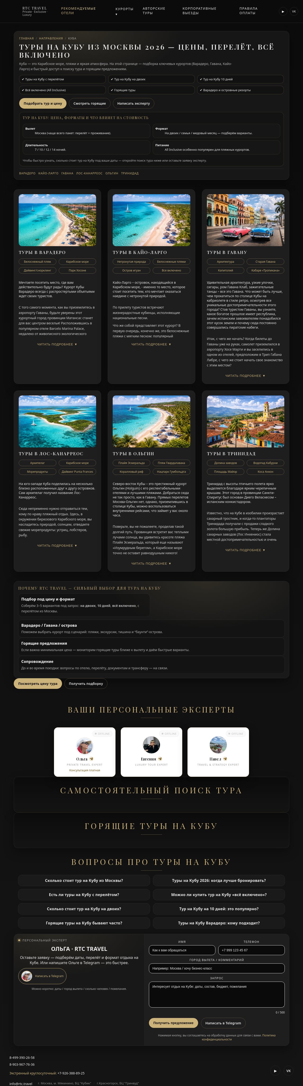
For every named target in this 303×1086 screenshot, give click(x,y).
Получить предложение (173, 1023)
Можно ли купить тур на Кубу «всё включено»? (219, 894)
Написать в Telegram (223, 1023)
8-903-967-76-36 (22, 1064)
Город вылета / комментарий (217, 960)
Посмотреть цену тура (38, 683)
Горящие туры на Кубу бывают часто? (84, 923)
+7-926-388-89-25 (71, 1073)
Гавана (67, 173)
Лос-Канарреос (89, 173)
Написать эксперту (133, 103)
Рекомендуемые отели (78, 10)
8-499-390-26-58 (22, 1057)
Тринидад (130, 173)
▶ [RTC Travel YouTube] (283, 11)
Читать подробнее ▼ (57, 344)
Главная (26, 38)
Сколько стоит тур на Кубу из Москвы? (84, 880)
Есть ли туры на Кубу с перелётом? (84, 894)
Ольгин (111, 173)
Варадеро (27, 173)
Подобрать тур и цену (43, 103)
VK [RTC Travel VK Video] (288, 1071)
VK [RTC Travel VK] (294, 11)
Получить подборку (86, 683)
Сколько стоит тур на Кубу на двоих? (84, 908)
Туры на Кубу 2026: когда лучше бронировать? (219, 880)
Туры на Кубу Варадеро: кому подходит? (219, 923)
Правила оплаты (249, 10)
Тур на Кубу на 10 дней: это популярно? (218, 908)
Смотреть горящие (89, 103)
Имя (182, 942)
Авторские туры (154, 10)
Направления (51, 38)
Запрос (216, 978)
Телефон (251, 942)
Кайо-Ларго (48, 173)
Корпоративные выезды (200, 10)
